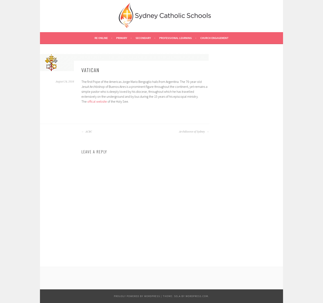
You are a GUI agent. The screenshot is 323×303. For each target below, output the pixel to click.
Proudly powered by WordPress (137, 296)
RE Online (101, 38)
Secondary (143, 38)
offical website (97, 101)
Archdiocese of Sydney (194, 131)
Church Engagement (214, 38)
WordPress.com (197, 296)
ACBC (86, 131)
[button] (51, 62)
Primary (121, 38)
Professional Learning (175, 38)
